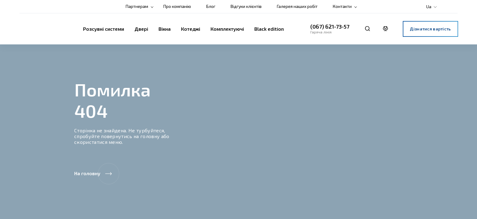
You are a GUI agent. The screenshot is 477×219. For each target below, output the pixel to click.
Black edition (269, 29)
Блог (210, 6)
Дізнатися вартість (430, 28)
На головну (96, 173)
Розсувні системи (103, 29)
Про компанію (177, 6)
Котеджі (190, 29)
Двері (141, 29)
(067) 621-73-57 (329, 26)
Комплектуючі (227, 29)
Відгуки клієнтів (246, 6)
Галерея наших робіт (297, 6)
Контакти (342, 6)
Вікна (164, 29)
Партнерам (137, 6)
